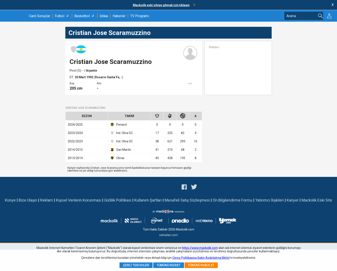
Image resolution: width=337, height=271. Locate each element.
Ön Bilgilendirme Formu (232, 200)
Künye (10, 200)
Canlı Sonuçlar (39, 16)
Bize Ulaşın (28, 200)
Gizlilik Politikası (117, 200)
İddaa (104, 16)
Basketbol (82, 16)
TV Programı (139, 16)
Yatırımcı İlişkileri (269, 200)
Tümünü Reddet (169, 265)
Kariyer (293, 200)
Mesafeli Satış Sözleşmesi (187, 200)
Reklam (46, 200)
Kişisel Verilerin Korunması (78, 200)
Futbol (59, 16)
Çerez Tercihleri (136, 265)
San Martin (120, 150)
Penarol (118, 124)
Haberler (119, 16)
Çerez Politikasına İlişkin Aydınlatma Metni (201, 257)
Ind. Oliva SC (121, 133)
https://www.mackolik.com (200, 248)
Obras (117, 158)
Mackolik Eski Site (317, 200)
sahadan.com (168, 235)
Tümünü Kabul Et (201, 265)
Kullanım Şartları (148, 200)
